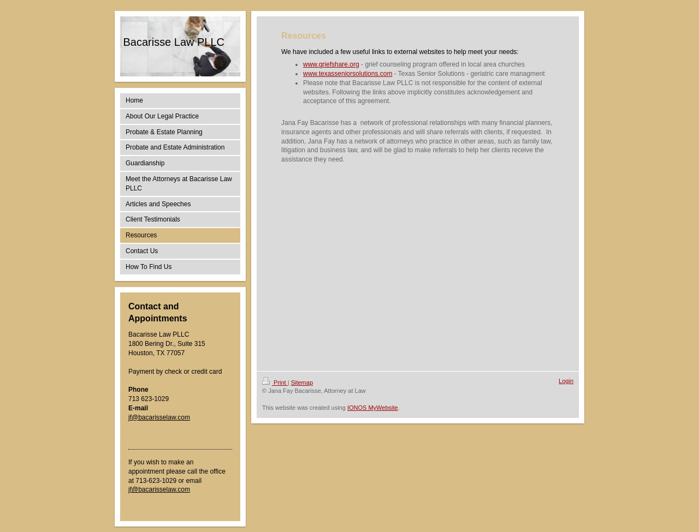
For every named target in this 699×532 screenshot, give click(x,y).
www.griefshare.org (331, 64)
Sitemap (302, 382)
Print (275, 382)
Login (566, 381)
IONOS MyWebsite (372, 407)
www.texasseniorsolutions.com (347, 73)
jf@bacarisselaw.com (159, 417)
